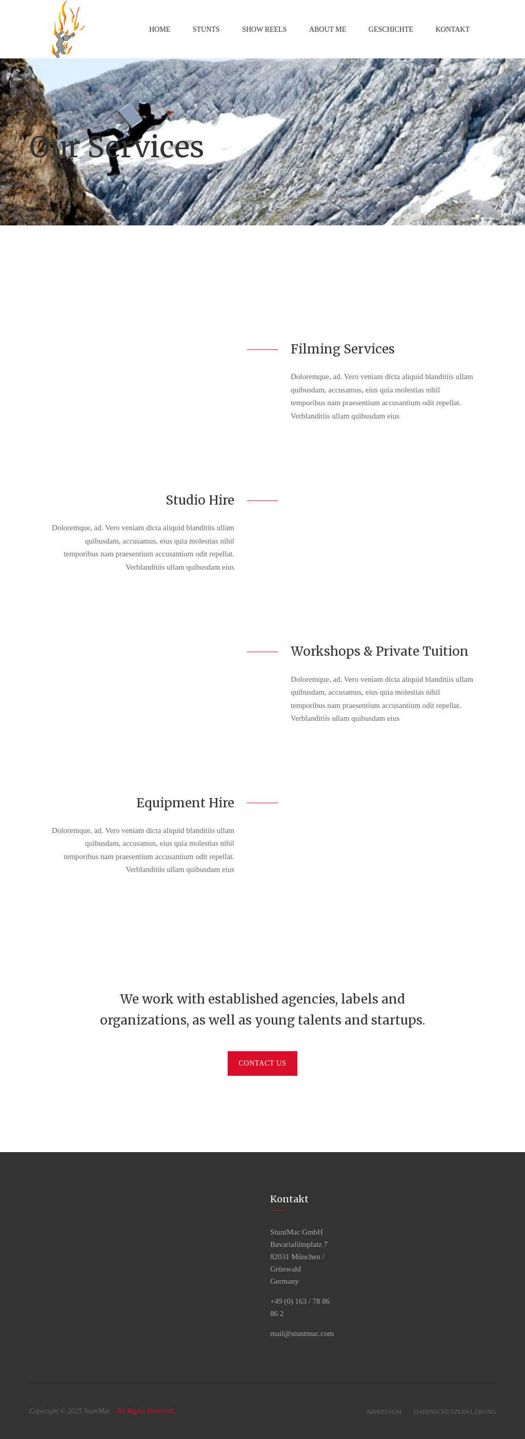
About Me (327, 29)
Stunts (206, 29)
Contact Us (262, 1063)
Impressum (383, 1411)
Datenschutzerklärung (455, 1411)
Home (159, 29)
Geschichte (391, 29)
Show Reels (264, 29)
